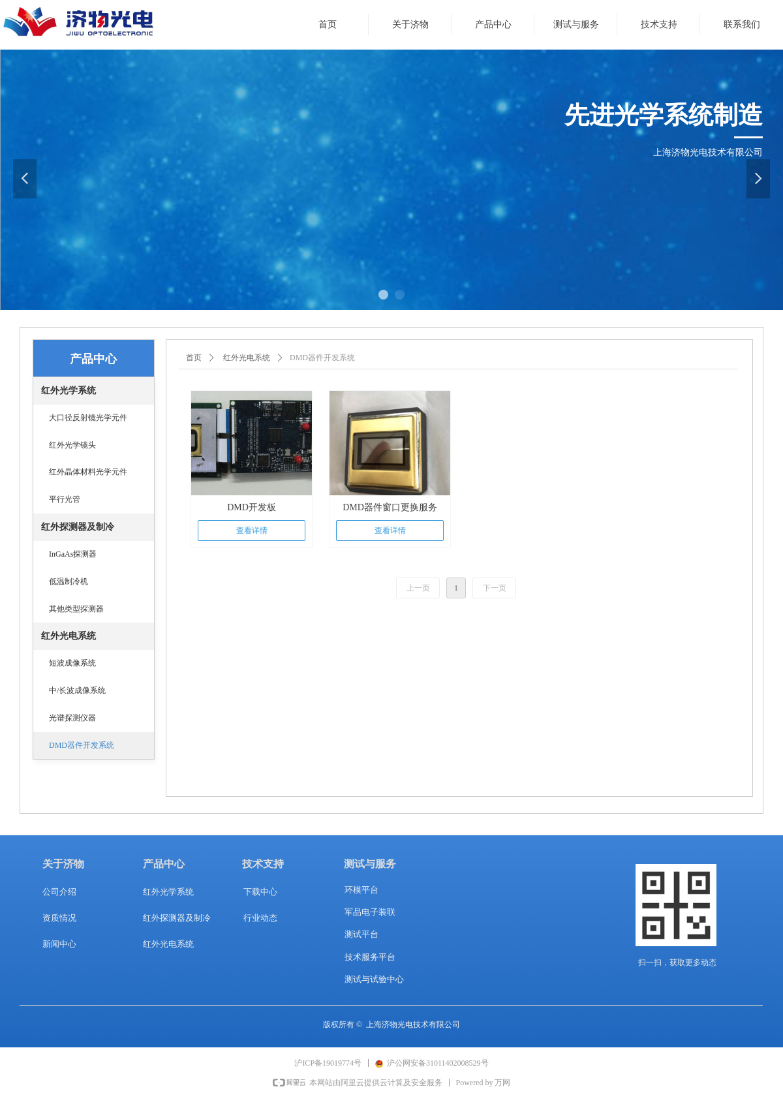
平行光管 (64, 499)
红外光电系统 (246, 357)
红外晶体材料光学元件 (88, 471)
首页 (194, 357)
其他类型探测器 (76, 608)
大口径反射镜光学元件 (88, 417)
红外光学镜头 (72, 445)
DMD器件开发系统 (81, 745)
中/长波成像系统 (77, 690)
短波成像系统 (72, 663)
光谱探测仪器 (72, 717)
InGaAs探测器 (73, 554)
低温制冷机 (68, 581)
